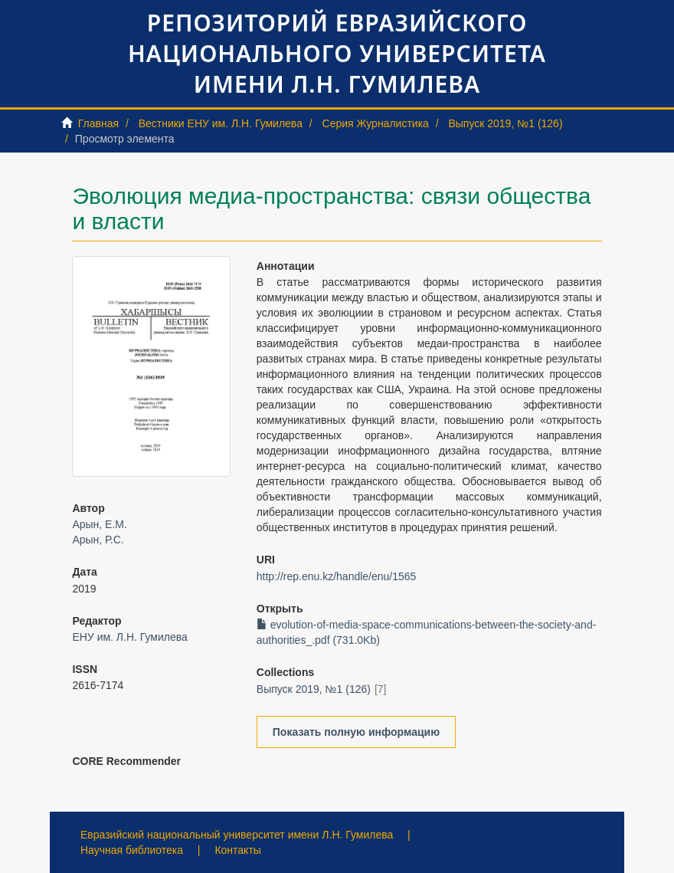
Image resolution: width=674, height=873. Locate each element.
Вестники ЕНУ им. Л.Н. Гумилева (221, 123)
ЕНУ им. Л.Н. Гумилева (129, 637)
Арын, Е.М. (99, 524)
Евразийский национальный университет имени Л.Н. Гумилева (236, 835)
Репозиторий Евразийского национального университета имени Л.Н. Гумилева (337, 53)
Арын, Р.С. (97, 539)
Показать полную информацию (356, 732)
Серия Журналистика (375, 123)
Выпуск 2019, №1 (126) (505, 123)
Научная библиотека (131, 850)
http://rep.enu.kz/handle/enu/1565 (337, 576)
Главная (98, 123)
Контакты (237, 850)
